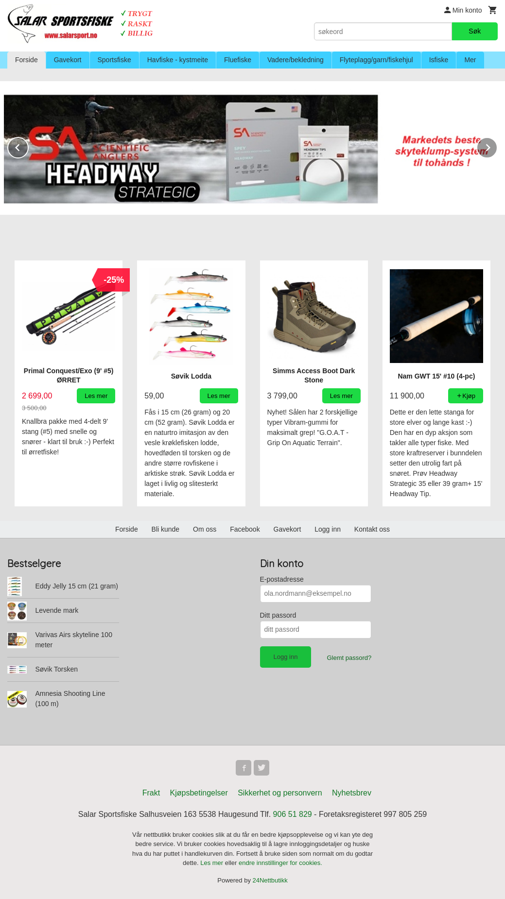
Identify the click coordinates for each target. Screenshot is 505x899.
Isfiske (439, 60)
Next (497, 145)
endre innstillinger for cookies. (280, 862)
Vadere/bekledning (295, 60)
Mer (470, 60)
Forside (26, 60)
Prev (28, 145)
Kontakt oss (372, 529)
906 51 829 (292, 814)
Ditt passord (278, 615)
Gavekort (68, 60)
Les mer (212, 862)
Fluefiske (237, 60)
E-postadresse (282, 579)
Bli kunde (166, 529)
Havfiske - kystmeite (177, 60)
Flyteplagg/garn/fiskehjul (376, 60)
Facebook (245, 529)
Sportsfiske (114, 60)
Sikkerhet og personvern (280, 792)
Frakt (151, 792)
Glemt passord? (349, 657)
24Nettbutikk (270, 879)
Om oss (204, 529)
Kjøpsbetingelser (199, 792)
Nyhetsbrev (351, 792)
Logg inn (327, 529)
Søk (475, 31)
